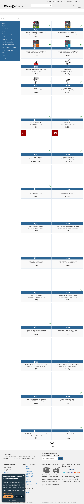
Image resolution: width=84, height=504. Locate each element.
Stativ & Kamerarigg (7, 42)
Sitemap (28, 486)
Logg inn (78, 7)
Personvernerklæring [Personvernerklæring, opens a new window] (8, 493)
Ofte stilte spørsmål (31, 467)
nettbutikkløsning (55, 502)
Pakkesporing (29, 475)
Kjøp (36, 29)
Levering (28, 479)
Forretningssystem (45, 502)
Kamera (4, 23)
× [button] (23, 475)
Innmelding (47, 455)
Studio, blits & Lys (7, 39)
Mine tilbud (29, 471)
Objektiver (4, 26)
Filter (3, 37)
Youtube (28, 494)
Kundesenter (61, 1)
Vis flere (52, 446)
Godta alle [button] (8, 496)
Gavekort (70, 1)
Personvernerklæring (31, 483)
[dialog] (13, 488)
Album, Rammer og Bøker (9, 47)
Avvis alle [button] (19, 496)
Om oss (77, 1)
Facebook (28, 490)
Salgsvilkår (28, 481)
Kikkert (4, 53)
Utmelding (56, 455)
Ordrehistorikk (29, 470)
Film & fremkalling (7, 34)
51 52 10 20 (6, 472)
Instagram (28, 492)
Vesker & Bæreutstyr (8, 45)
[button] (13, 500)
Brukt (3, 31)
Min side (28, 468)
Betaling (28, 478)
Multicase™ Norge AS (70, 502)
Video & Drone (6, 28)
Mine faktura (29, 473)
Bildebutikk (50, 1)
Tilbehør (4, 55)
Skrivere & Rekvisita (7, 50)
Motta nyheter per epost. (49, 453)
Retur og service (30, 476)
